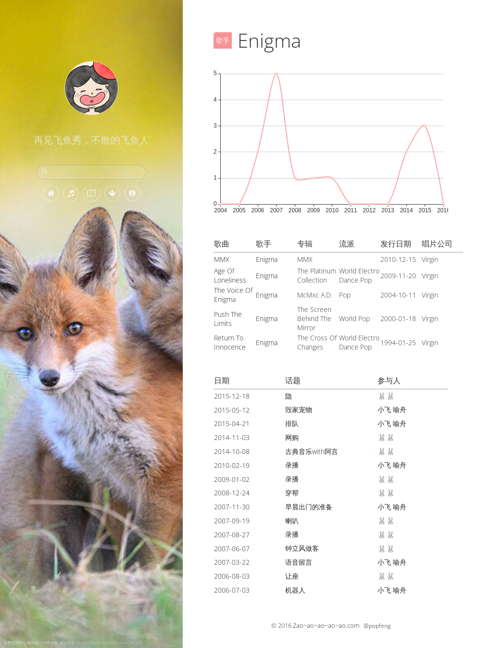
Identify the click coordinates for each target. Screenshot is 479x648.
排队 (292, 423)
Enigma (266, 259)
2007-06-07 (232, 548)
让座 (292, 576)
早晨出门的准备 (308, 506)
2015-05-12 (232, 410)
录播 (292, 464)
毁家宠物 (298, 409)
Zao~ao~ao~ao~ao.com (326, 625)
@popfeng (377, 625)
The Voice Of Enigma (233, 294)
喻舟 (399, 409)
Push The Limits (228, 319)
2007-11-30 (232, 506)
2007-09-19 (232, 520)
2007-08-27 (232, 534)
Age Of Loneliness (230, 275)
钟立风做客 (302, 548)
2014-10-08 (232, 451)
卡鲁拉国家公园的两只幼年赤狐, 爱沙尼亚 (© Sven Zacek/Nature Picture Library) (72, 642)
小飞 (384, 409)
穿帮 (292, 492)
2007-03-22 (232, 562)
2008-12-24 (232, 492)
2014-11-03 (232, 437)
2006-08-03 (232, 576)
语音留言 (298, 562)
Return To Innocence (230, 342)
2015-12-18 (232, 396)
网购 (292, 437)
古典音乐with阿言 (311, 451)
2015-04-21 (232, 423)
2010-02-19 (232, 465)
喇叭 (292, 520)
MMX (221, 259)
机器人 (295, 590)
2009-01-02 (232, 479)
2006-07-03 (232, 590)
